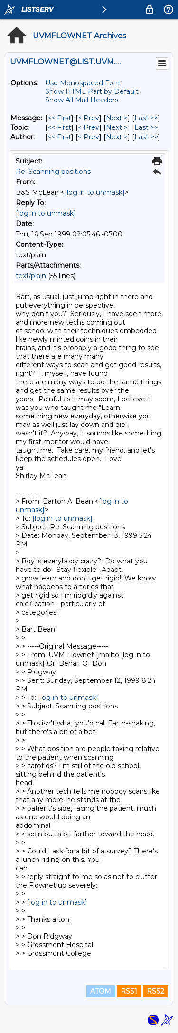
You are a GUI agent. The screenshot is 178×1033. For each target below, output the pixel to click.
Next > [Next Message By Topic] (117, 127)
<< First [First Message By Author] (59, 137)
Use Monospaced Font (83, 83)
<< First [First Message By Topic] (59, 127)
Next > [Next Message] (117, 118)
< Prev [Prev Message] (88, 118)
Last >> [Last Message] (146, 118)
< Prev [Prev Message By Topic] (88, 127)
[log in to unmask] (95, 192)
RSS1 (129, 991)
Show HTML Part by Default (92, 91)
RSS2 (155, 991)
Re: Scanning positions (53, 171)
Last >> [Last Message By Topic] (146, 127)
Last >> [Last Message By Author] (146, 137)
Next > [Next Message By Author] (117, 137)
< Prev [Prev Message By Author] (88, 137)
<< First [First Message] (59, 118)
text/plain (31, 276)
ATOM (100, 991)
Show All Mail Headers (81, 100)
